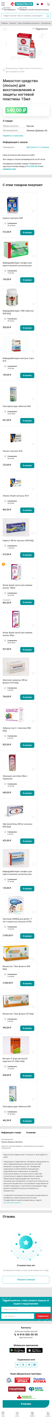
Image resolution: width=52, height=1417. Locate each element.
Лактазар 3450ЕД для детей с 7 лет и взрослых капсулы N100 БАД (17, 920)
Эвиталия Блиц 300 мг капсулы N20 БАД (17, 825)
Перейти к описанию (13, 135)
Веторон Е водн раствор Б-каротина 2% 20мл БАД (15, 1059)
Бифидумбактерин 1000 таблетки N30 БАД (18, 312)
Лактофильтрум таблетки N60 (17, 406)
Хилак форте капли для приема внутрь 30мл (17, 634)
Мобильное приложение (26, 1345)
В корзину (27, 232)
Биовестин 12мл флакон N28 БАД (16, 967)
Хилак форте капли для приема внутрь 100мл (17, 586)
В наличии (31, 1132)
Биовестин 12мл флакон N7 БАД (18, 1014)
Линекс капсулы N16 (12, 451)
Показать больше (26, 1279)
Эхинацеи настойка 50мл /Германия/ (15, 777)
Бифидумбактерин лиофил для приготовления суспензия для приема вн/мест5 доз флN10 (17, 264)
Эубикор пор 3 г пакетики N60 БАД (17, 729)
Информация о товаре (11, 1132)
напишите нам (9, 169)
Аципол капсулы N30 (13, 218)
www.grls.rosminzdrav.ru (12, 1203)
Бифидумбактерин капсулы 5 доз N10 (18, 359)
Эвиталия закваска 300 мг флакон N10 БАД (15, 681)
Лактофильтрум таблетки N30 (17, 1106)
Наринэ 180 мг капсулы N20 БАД (18, 540)
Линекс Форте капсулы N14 (16, 496)
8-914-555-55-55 (32, 166)
